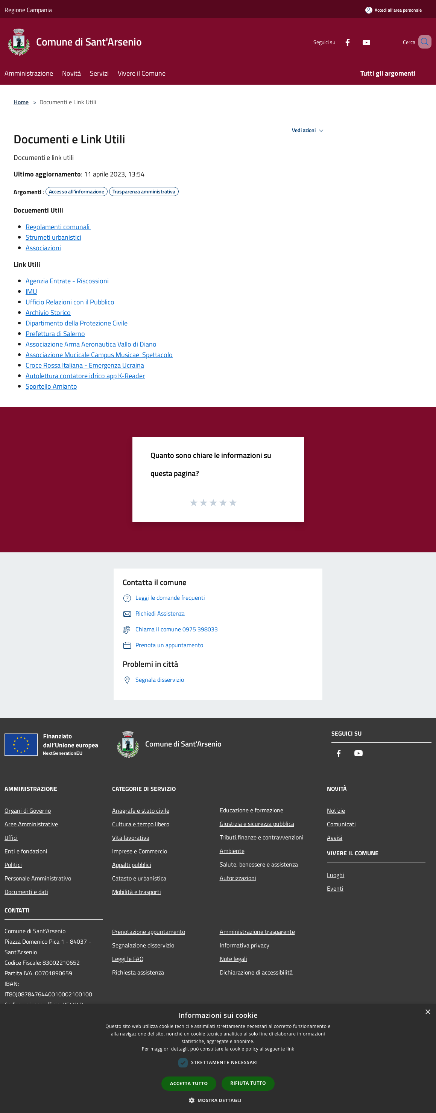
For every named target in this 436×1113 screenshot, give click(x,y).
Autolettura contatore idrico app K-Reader (85, 376)
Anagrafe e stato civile (140, 810)
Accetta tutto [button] (189, 1083)
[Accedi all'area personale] (393, 10)
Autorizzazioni (238, 877)
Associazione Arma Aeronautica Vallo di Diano (91, 344)
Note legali (233, 958)
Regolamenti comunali (58, 227)
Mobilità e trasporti (136, 891)
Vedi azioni (309, 130)
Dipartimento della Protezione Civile (77, 323)
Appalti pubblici (131, 864)
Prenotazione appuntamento (148, 931)
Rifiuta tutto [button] (248, 1083)
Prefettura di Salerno (55, 333)
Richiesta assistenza (138, 972)
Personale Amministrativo (38, 878)
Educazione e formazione (251, 810)
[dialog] (218, 1058)
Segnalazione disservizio (143, 945)
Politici (13, 864)
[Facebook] (336, 41)
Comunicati (341, 824)
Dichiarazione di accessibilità (256, 972)
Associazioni (43, 248)
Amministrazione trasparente (257, 931)
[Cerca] (422, 42)
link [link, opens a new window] (290, 1049)
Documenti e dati (26, 891)
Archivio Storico (48, 312)
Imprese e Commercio (139, 851)
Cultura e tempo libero (140, 824)
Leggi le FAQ (128, 958)
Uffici (11, 837)
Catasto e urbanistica (139, 878)
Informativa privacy (244, 945)
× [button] (427, 1012)
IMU (31, 291)
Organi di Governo (28, 810)
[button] (218, 1100)
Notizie (336, 810)
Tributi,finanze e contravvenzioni (262, 837)
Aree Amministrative (31, 824)
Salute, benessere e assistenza (259, 864)
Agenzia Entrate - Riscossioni (68, 281)
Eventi (335, 888)
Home (21, 101)
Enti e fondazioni (26, 851)
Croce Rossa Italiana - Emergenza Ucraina (85, 365)
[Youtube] (355, 41)
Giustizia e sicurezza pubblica (257, 823)
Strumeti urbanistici (53, 237)
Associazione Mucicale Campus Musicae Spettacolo (99, 355)
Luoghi (335, 874)
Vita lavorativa (130, 837)
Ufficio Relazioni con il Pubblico (70, 302)
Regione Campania (28, 9)
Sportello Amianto (51, 386)
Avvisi (334, 837)
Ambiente (232, 850)
